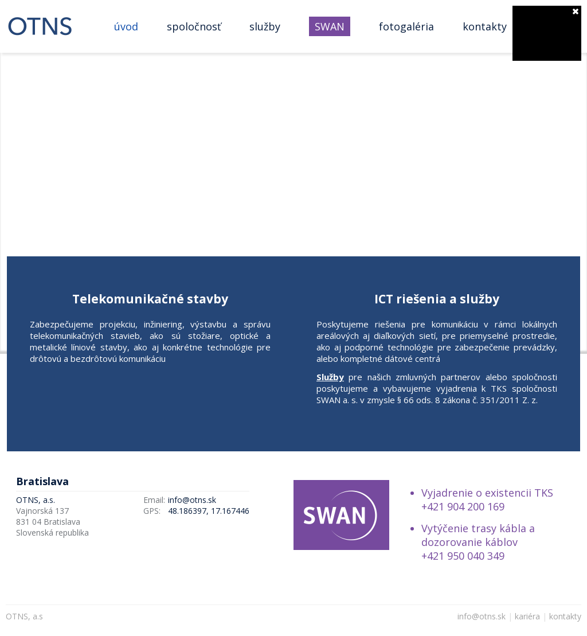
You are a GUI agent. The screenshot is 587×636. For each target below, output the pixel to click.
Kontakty (485, 26)
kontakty (565, 616)
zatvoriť (575, 11)
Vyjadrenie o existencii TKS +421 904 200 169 (487, 499)
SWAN (330, 26)
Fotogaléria (406, 26)
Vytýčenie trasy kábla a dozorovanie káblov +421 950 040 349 (478, 542)
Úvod (126, 26)
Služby (264, 26)
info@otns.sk (192, 499)
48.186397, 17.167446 (208, 510)
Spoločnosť (194, 26)
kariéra (527, 616)
